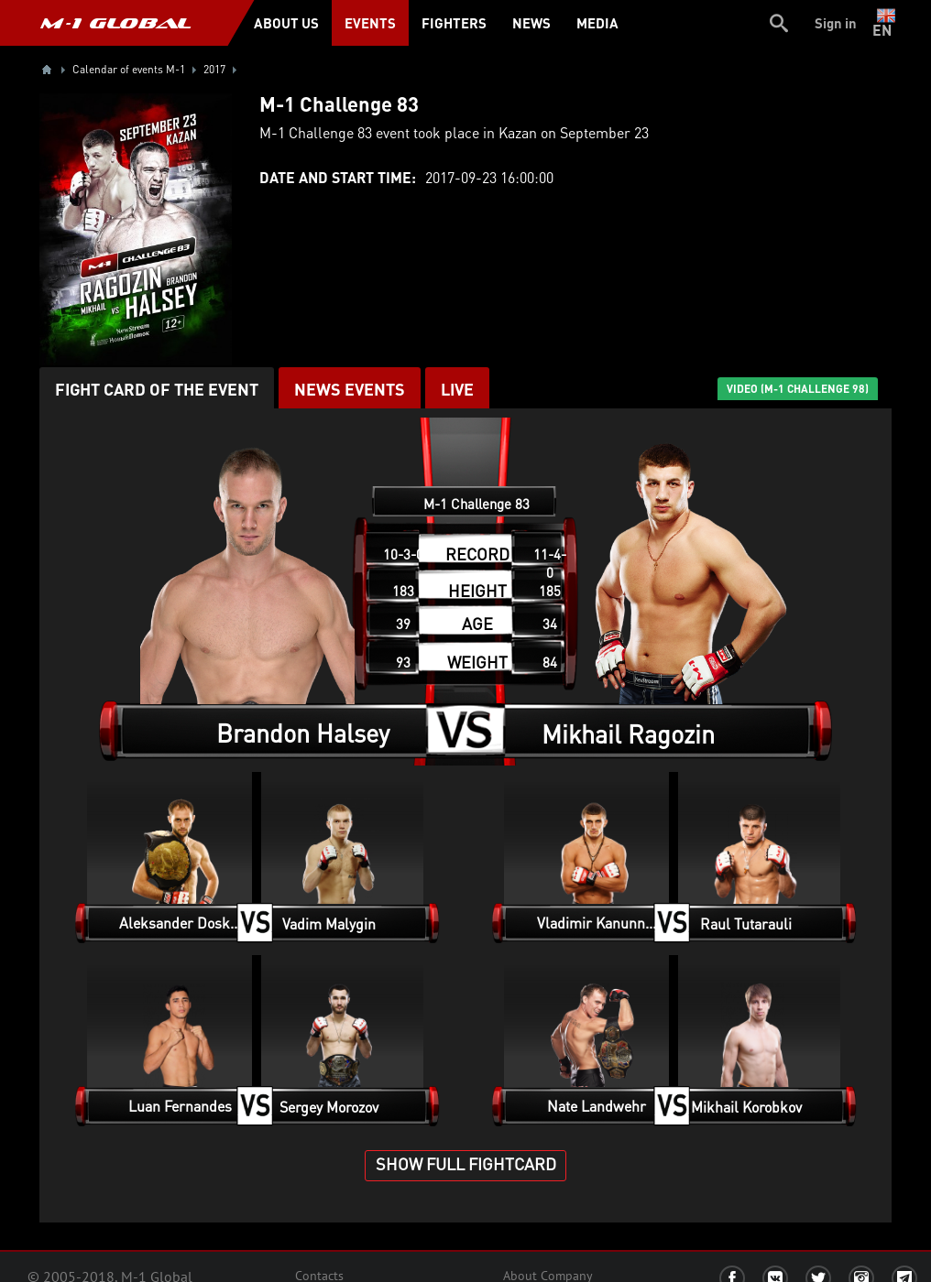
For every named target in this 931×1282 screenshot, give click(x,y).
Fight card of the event (156, 388)
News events (349, 388)
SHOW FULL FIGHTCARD (466, 1163)
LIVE (457, 388)
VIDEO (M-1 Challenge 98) (798, 389)
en (885, 22)
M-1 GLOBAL (115, 23)
